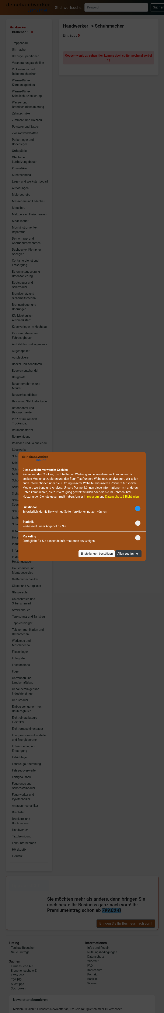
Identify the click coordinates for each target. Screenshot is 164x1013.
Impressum (91, 496)
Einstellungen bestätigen (96, 553)
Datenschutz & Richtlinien (122, 496)
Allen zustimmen (128, 553)
